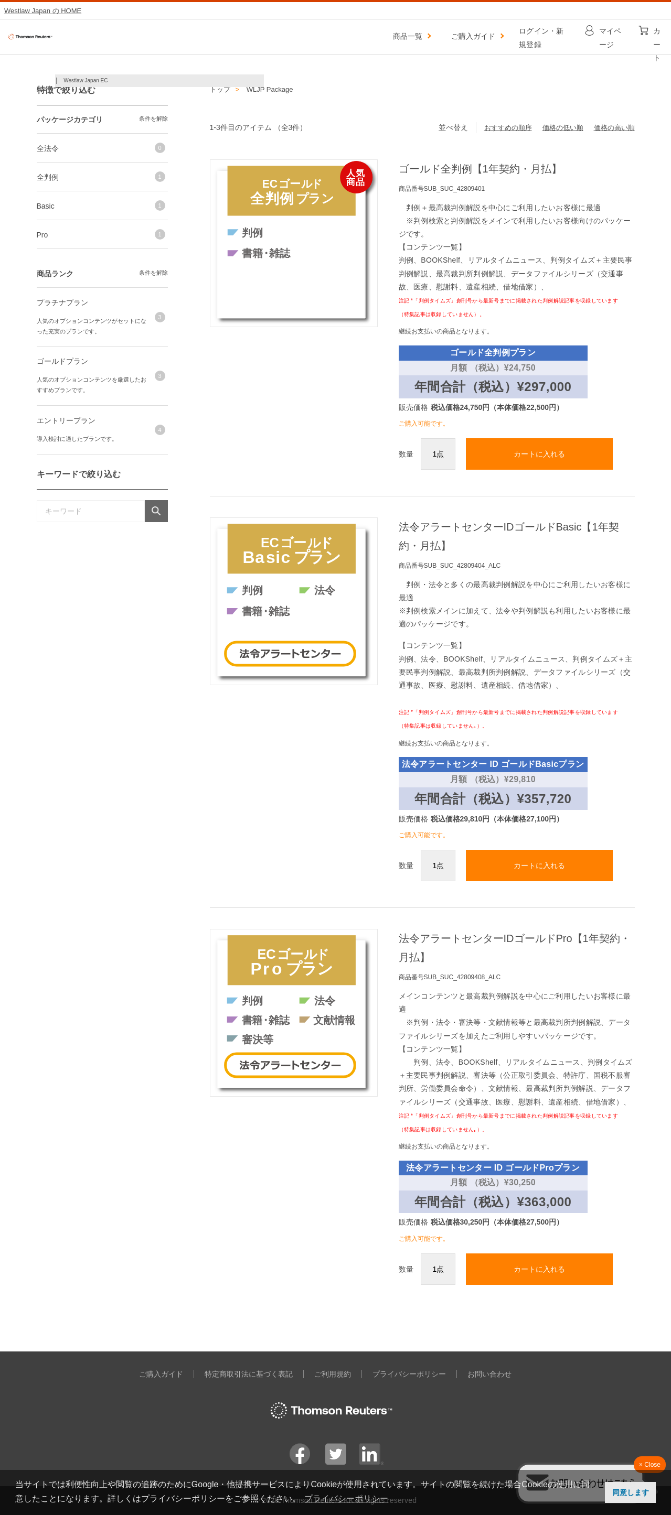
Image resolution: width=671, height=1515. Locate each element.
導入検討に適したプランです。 (77, 439)
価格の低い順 (562, 128)
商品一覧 (407, 36)
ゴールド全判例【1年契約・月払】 (480, 169)
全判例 (48, 177)
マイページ (610, 33)
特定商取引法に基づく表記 (249, 1374)
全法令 (48, 148)
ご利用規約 (332, 1374)
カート (657, 33)
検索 (156, 511)
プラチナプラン (62, 302)
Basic (46, 206)
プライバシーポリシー (409, 1374)
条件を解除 (153, 118)
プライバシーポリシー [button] (346, 1498)
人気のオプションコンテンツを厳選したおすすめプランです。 (91, 384)
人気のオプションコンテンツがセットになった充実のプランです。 (91, 326)
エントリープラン (66, 420)
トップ (220, 89)
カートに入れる (539, 454)
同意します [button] (630, 1492)
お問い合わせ (489, 1374)
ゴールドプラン (62, 361)
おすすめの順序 (508, 128)
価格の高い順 (614, 128)
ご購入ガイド (473, 36)
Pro (42, 235)
